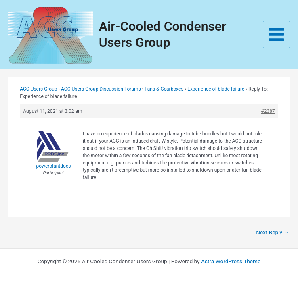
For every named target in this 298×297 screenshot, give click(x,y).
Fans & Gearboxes (164, 89)
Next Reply (272, 232)
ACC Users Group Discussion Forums (101, 89)
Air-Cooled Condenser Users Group (163, 34)
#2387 (268, 111)
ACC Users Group (38, 89)
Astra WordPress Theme (230, 261)
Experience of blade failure (215, 89)
